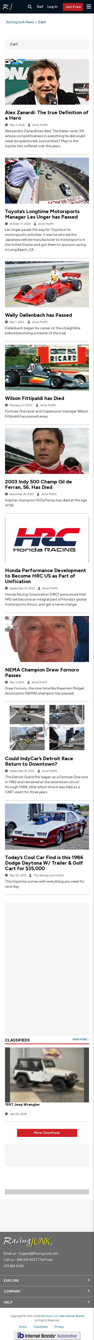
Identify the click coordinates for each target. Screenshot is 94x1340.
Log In (52, 6)
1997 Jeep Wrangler (22, 1104)
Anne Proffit (40, 125)
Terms (23, 1327)
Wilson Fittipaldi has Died (34, 398)
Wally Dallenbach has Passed (38, 315)
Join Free (73, 7)
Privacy (59, 1327)
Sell (40, 6)
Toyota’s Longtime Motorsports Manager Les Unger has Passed (42, 214)
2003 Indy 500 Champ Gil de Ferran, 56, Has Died (38, 484)
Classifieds (41, 1327)
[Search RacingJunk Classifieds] (30, 7)
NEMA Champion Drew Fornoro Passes (42, 672)
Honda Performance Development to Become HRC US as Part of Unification (45, 575)
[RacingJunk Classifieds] (7, 6)
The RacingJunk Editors (49, 875)
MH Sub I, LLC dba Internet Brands (62, 1316)
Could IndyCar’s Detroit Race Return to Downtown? (39, 761)
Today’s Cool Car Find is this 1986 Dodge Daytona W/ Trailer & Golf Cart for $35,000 (44, 862)
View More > (80, 1039)
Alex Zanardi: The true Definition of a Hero (46, 115)
